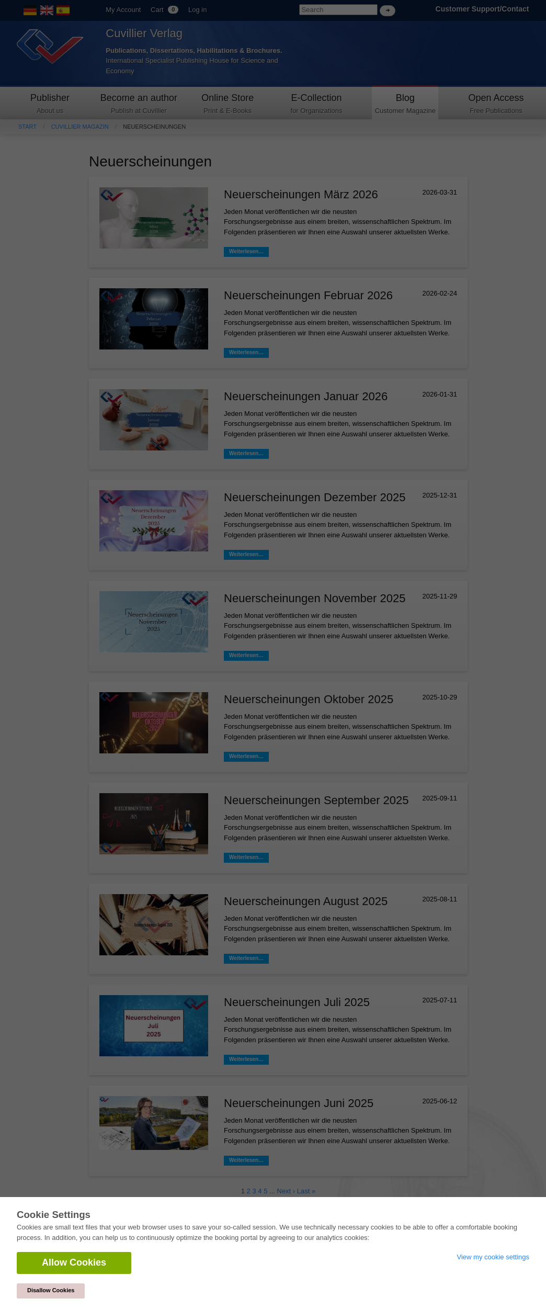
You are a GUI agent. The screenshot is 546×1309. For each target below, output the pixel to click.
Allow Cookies (74, 1262)
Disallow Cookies (50, 1290)
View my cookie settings (493, 1257)
